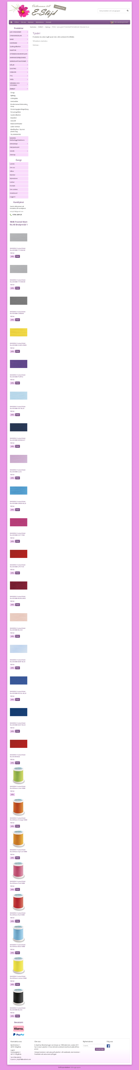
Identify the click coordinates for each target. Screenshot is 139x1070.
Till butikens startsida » (40, 41)
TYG (19, 76)
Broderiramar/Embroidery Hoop (19, 105)
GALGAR (13, 121)
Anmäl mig (99, 1049)
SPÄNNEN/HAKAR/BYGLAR (19, 54)
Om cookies (14, 189)
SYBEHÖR (19, 72)
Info (12, 256)
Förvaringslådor (16, 112)
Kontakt (48, 22)
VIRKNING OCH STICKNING (19, 84)
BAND (19, 39)
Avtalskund (13, 193)
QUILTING (19, 68)
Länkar (12, 182)
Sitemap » (36, 45)
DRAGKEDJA (19, 144)
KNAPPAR (19, 50)
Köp (17, 256)
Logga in (12, 197)
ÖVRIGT (19, 89)
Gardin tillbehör (16, 115)
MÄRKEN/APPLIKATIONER (19, 61)
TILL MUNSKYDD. (16, 134)
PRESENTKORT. (15, 147)
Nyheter (31, 22)
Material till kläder (16, 124)
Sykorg (13, 95)
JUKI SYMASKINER (19, 32)
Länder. (12, 164)
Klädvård (13, 118)
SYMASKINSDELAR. (19, 36)
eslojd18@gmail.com (16, 211)
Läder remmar (15, 127)
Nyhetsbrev (40, 22)
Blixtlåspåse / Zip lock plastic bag (18, 130)
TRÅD (19, 79)
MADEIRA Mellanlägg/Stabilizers (17, 139)
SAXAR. (19, 151)
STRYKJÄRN (14, 98)
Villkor (16, 22)
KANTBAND (19, 43)
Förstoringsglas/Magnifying (19, 109)
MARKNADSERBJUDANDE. (18, 57)
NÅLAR (19, 65)
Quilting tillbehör (15, 46)
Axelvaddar (14, 101)
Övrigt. (13, 93)
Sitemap (12, 155)
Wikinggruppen (76, 1067)
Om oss (23, 22)
